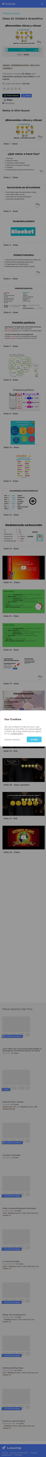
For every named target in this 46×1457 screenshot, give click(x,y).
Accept (34, 739)
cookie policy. (17, 733)
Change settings (12, 739)
